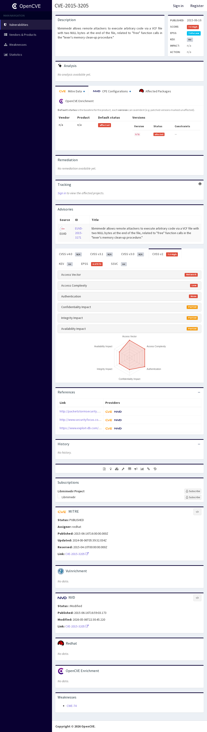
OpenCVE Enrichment (76, 101)
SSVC (119, 264)
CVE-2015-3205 (72, 5)
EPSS (92, 264)
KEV (66, 264)
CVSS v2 (165, 254)
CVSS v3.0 (132, 254)
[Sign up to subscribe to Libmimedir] (192, 497)
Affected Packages (155, 91)
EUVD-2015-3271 (79, 232)
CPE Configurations (112, 91)
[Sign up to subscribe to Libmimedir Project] (192, 491)
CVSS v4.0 (70, 254)
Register (197, 5)
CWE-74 (72, 706)
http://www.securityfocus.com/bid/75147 (87, 420)
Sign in (178, 5)
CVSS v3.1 (101, 254)
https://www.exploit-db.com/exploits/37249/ (90, 428)
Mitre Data (72, 91)
